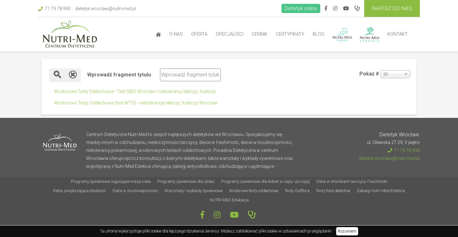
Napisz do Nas (392, 8)
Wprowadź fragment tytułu (119, 75)
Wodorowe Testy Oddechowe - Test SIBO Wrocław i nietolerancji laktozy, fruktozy (135, 91)
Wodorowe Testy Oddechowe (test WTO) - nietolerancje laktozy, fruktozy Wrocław (136, 102)
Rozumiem (347, 231)
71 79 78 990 (54, 8)
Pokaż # (369, 74)
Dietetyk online (301, 8)
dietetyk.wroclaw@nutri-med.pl (105, 8)
